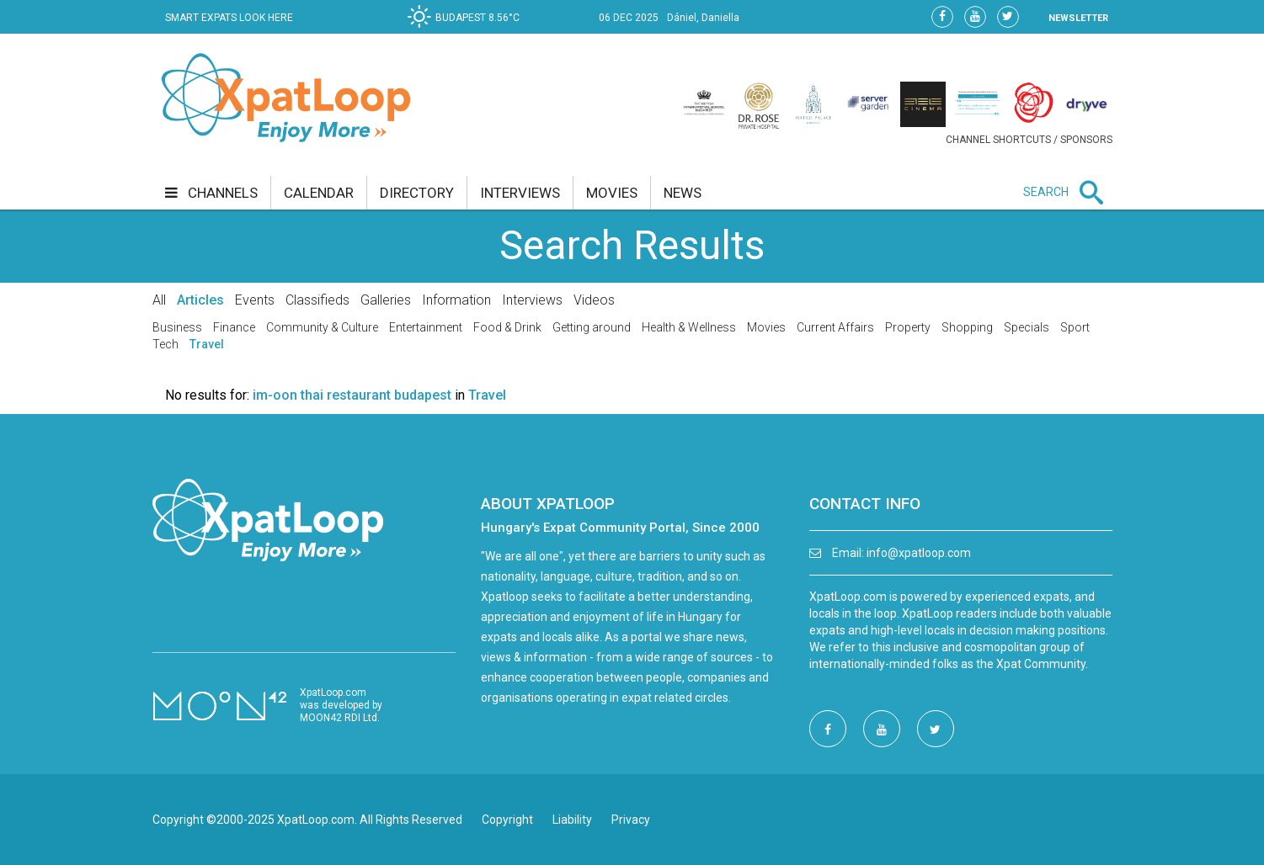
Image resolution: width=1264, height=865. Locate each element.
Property (908, 327)
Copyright (507, 819)
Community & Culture (322, 327)
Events (255, 300)
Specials (1026, 327)
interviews (520, 192)
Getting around (591, 327)
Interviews (532, 300)
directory (417, 192)
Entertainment (425, 327)
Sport (1075, 327)
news (682, 192)
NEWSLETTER (1078, 18)
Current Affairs (835, 327)
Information (456, 300)
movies (611, 192)
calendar (319, 192)
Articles (200, 300)
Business (177, 327)
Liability (572, 819)
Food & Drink (507, 327)
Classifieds (317, 300)
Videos (594, 300)
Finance (234, 327)
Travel (206, 344)
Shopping (967, 327)
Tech (165, 344)
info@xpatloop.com (919, 553)
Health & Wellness (689, 327)
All (159, 300)
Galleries (385, 300)
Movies (766, 327)
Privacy (630, 819)
